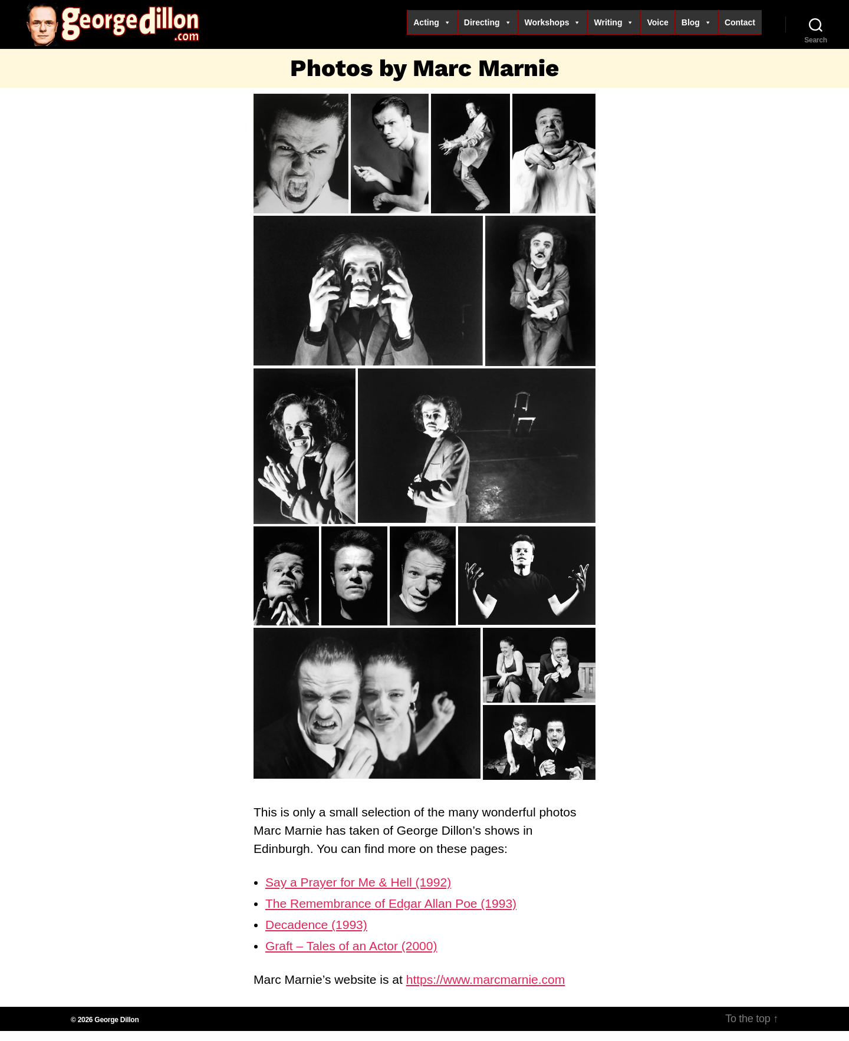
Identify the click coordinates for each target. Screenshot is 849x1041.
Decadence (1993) (316, 934)
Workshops (553, 27)
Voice (657, 27)
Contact (740, 27)
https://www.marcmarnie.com (485, 989)
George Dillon (116, 1030)
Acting (432, 27)
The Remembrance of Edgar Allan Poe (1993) (390, 913)
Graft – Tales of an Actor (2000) (351, 956)
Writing (614, 27)
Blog (697, 27)
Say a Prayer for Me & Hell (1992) (358, 892)
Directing (488, 27)
